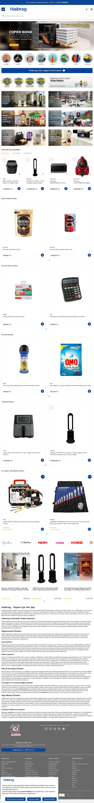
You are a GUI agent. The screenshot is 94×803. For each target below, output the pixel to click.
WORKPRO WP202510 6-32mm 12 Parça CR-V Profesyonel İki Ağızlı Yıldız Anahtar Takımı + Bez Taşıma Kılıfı (69, 522)
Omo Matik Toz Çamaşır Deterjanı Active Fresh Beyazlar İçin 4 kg (70, 385)
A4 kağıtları (44, 692)
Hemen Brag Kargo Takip (8, 761)
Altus (4, 179)
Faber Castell (76, 770)
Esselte (74, 787)
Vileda (74, 766)
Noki (73, 784)
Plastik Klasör (52, 768)
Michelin (74, 778)
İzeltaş (74, 782)
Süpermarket (28, 766)
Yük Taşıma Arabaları (54, 761)
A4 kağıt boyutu (23, 689)
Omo (51, 383)
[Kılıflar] (76, 59)
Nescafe (5, 247)
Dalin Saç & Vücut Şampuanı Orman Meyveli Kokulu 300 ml (21, 385)
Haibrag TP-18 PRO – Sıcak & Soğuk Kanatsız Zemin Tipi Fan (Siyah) (35, 182)
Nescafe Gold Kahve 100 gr (11, 249)
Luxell (4, 450)
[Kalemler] (53, 59)
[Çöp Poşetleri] (88, 59)
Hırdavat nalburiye (7, 712)
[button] (34, 48)
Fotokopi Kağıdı (52, 764)
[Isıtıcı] (29, 59)
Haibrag (29, 179)
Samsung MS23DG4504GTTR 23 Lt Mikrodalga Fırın (58, 182)
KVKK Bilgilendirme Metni (8, 776)
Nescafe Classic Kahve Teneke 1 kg (61, 249)
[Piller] (64, 59)
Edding (5, 314)
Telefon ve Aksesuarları (31, 774)
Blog (2, 770)
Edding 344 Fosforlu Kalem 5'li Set (13, 316)
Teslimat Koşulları (6, 774)
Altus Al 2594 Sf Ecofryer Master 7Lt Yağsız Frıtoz (11, 182)
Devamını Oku (5, 598)
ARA (89, 16)
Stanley (74, 772)
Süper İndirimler (29, 764)
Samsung (52, 179)
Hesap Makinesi (53, 772)
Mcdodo (74, 774)
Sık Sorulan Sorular (6, 768)
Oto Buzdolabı (52, 774)
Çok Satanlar (27, 153)
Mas (51, 314)
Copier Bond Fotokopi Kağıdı (80, 764)
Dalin (4, 383)
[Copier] (47, 36)
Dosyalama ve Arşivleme (32, 776)
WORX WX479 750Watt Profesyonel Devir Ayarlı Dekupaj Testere (21, 522)
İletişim (3, 766)
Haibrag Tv (4, 772)
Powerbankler (52, 766)
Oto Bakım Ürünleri (53, 770)
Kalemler (51, 776)
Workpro (52, 519)
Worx (4, 519)
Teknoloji (27, 768)
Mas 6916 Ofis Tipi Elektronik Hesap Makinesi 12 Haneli (67, 316)
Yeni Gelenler (16, 153)
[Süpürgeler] (6, 59)
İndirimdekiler (5, 153)
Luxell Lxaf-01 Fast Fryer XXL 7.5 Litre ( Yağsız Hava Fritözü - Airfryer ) (22, 453)
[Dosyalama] (41, 59)
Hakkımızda (4, 764)
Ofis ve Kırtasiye (29, 770)
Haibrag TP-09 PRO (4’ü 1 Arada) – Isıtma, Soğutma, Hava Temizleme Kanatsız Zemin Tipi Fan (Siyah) (68, 453)
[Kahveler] (18, 59)
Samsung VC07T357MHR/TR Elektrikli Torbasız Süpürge (82, 182)
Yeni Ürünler (28, 761)
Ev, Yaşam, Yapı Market (31, 772)
